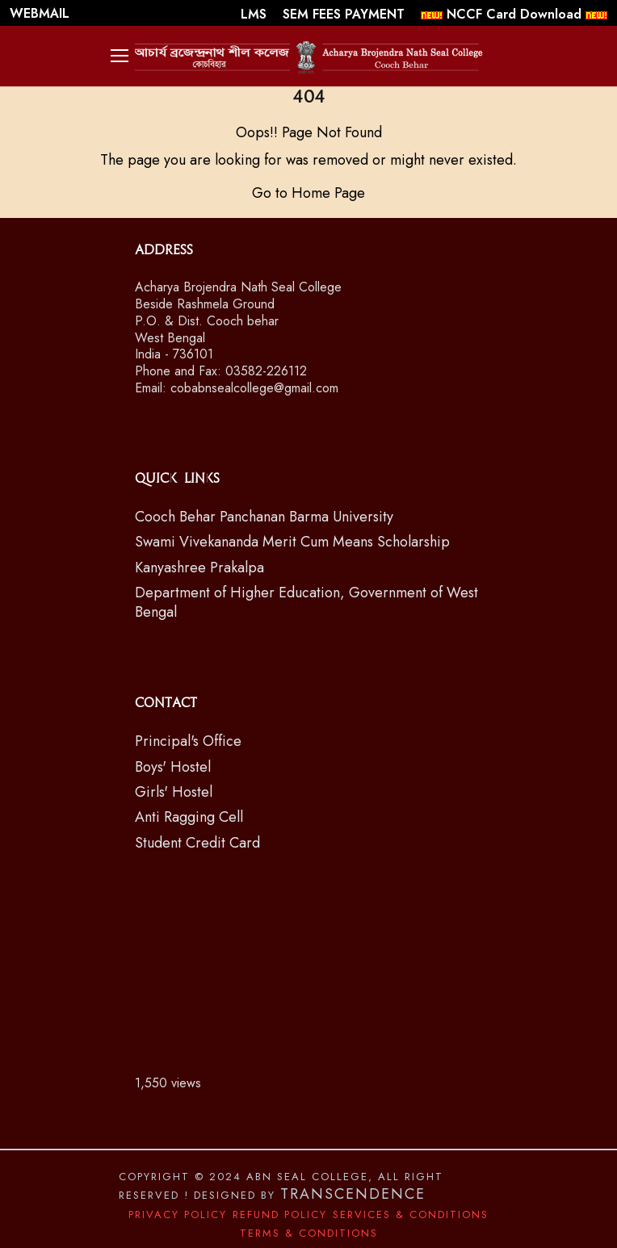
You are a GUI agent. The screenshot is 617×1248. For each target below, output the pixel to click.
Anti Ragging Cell (189, 816)
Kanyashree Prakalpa (199, 567)
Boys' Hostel (173, 766)
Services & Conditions (411, 1214)
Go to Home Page (308, 192)
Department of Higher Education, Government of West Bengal (306, 602)
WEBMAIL (39, 13)
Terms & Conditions (309, 1233)
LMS (256, 14)
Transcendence (353, 1193)
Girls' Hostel (173, 791)
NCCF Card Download (514, 14)
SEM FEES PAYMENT (346, 14)
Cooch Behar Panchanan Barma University (264, 516)
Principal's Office (188, 741)
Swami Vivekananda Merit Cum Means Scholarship (292, 541)
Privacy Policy (177, 1214)
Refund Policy (280, 1214)
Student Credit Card (197, 842)
